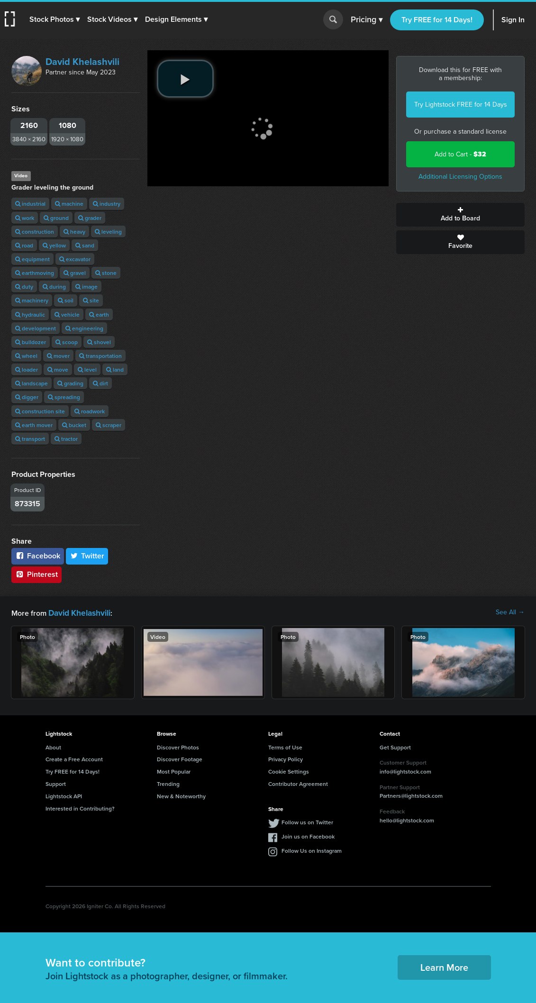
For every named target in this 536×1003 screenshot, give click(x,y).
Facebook (37, 555)
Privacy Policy (285, 758)
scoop (66, 342)
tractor (66, 439)
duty (24, 287)
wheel (26, 356)
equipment (32, 259)
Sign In (513, 19)
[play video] (185, 79)
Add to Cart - (460, 154)
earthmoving (34, 273)
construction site (40, 411)
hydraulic (30, 314)
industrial (30, 204)
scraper (108, 425)
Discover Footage (179, 758)
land (115, 369)
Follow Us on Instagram (312, 850)
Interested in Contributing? (80, 807)
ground (56, 218)
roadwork (89, 411)
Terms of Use (285, 746)
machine (69, 204)
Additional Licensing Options (460, 177)
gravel (75, 273)
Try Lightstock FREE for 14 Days (460, 104)
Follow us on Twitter (307, 821)
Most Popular (174, 770)
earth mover (34, 425)
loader (26, 369)
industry (106, 204)
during (54, 287)
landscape (31, 383)
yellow (54, 245)
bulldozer (30, 342)
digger (26, 397)
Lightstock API (63, 795)
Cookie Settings (288, 770)
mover (58, 356)
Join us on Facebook (308, 835)
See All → (510, 612)
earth (99, 314)
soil (65, 300)
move (57, 369)
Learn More (444, 966)
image (86, 287)
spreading (64, 397)
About (53, 746)
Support (55, 783)
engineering (84, 328)
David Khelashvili (82, 62)
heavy (74, 232)
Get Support (395, 746)
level (87, 369)
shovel (99, 342)
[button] (55, 19)
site (91, 300)
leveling (108, 232)
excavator (75, 259)
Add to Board (460, 215)
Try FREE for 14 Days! (436, 19)
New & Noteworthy (181, 795)
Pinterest (36, 574)
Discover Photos (178, 746)
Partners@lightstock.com (411, 795)
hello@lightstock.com (407, 819)
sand (84, 245)
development (35, 328)
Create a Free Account (74, 758)
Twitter (87, 555)
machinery (31, 300)
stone (106, 273)
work (24, 218)
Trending (168, 783)
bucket (74, 425)
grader (89, 218)
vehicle (67, 314)
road (24, 245)
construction (34, 232)
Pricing (366, 19)
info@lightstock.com (405, 770)
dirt (100, 383)
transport (30, 439)
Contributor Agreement (298, 783)
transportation (100, 356)
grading (70, 383)
